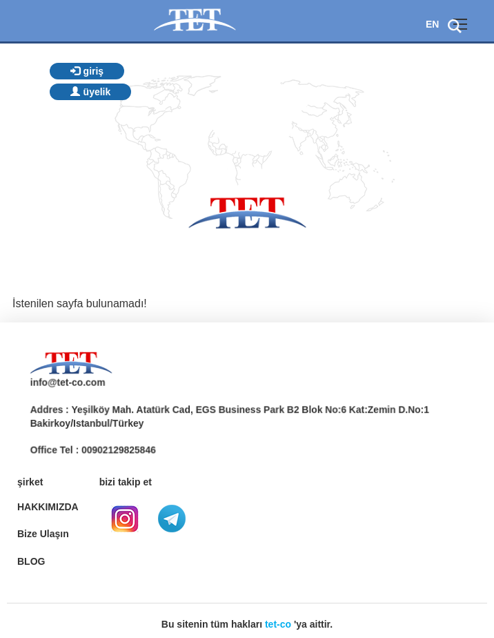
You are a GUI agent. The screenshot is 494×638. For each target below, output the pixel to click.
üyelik (90, 91)
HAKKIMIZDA (48, 506)
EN (432, 24)
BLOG (31, 561)
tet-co (278, 624)
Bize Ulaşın (43, 533)
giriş (87, 71)
